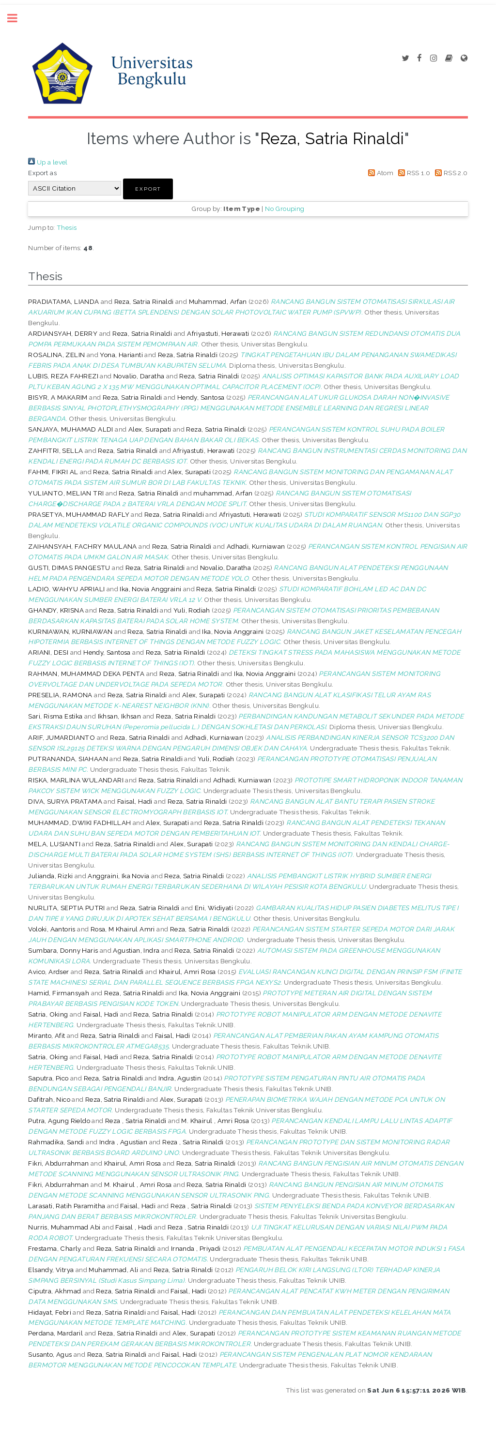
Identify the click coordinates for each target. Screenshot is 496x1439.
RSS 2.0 (450, 173)
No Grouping (284, 208)
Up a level (47, 162)
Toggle (17, 18)
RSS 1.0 (413, 173)
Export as (42, 173)
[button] (148, 189)
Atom (379, 173)
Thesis (67, 227)
